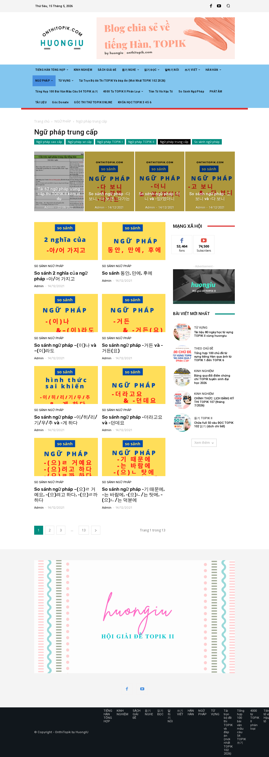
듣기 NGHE (149, 712)
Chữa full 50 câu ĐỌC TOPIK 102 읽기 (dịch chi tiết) (213, 424)
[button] (228, 6)
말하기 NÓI (170, 716)
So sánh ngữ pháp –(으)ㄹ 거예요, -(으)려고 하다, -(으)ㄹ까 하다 (66, 494)
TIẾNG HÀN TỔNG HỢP (108, 716)
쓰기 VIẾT (180, 712)
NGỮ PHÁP (63, 121)
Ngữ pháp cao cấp (49, 142)
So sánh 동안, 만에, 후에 (127, 273)
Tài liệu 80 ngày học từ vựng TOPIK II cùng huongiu (213, 334)
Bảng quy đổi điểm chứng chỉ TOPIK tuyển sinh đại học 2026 (212, 379)
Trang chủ (41, 121)
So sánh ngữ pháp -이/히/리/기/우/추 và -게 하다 (65, 419)
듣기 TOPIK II (203, 418)
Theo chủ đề (203, 348)
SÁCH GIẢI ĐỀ (136, 714)
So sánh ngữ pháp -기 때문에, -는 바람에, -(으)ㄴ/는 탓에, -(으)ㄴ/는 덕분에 (133, 494)
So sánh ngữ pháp (207, 142)
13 (84, 530)
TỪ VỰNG (200, 327)
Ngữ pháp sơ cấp (80, 142)
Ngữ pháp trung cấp (174, 142)
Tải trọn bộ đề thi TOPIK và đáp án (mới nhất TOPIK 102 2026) (228, 732)
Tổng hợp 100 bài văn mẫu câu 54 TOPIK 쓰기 (241, 727)
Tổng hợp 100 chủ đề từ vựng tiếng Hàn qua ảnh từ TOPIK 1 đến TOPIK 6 (213, 356)
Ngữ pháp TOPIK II (141, 142)
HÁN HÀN (191, 712)
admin (39, 286)
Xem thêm (204, 442)
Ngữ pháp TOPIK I (110, 142)
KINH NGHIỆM (204, 371)
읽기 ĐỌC (160, 712)
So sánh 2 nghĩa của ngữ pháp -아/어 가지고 (61, 275)
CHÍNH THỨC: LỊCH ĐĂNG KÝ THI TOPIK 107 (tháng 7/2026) (214, 402)
